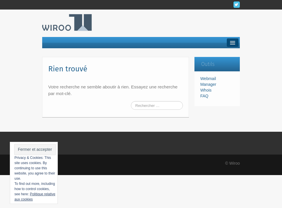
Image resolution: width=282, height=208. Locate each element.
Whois (206, 90)
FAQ (204, 96)
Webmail (208, 78)
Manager (208, 84)
